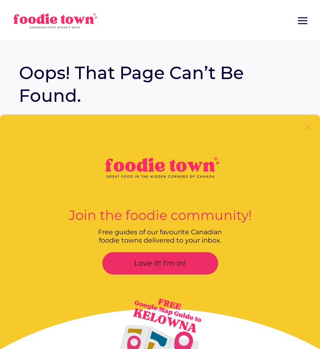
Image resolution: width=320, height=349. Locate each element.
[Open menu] (302, 20)
